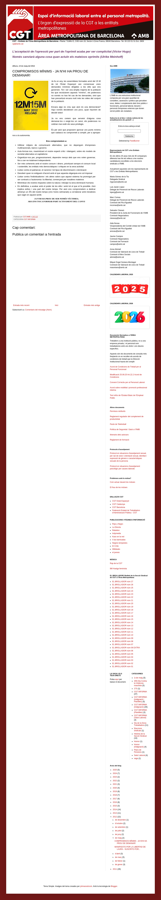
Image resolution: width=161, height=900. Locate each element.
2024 (115, 773)
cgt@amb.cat (17, 44)
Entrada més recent (21, 305)
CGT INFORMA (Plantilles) (140, 711)
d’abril (117, 854)
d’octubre (119, 823)
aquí (117, 679)
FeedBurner (134, 141)
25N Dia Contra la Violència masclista (140, 683)
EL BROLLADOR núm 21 (122, 600)
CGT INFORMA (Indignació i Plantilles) (140, 699)
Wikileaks (116, 549)
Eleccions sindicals (138, 729)
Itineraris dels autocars (119, 435)
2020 (115, 788)
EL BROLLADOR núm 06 (122, 651)
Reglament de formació (129, 441)
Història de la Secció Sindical (140, 735)
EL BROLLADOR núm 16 (122, 616)
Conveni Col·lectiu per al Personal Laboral (127, 382)
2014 (115, 809)
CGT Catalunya (118, 504)
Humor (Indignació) (139, 745)
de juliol (118, 831)
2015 (115, 806)
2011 (115, 869)
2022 (115, 781)
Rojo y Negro (117, 524)
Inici (56, 305)
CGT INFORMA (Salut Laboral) (140, 716)
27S (135, 689)
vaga (136, 758)
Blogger (114, 886)
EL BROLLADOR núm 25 (122, 588)
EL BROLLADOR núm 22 (122, 597)
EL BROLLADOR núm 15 (122, 619)
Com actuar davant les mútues (122, 482)
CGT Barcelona (118, 507)
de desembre (120, 820)
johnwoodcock (86, 886)
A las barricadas (118, 540)
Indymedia (116, 533)
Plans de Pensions (138, 751)
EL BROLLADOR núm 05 (122, 654)
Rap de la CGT (116, 563)
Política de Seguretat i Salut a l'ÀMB (125, 429)
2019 (115, 791)
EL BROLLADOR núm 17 (122, 613)
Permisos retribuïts (117, 411)
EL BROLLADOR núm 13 (122, 626)
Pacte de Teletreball (118, 424)
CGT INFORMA (29, 219)
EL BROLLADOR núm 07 (122, 644)
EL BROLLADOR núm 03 (122, 660)
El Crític (115, 546)
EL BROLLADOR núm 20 (122, 603)
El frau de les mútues (118, 487)
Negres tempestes (119, 543)
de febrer (119, 861)
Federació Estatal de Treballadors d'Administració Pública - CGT (126, 511)
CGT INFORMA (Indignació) (140, 706)
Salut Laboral (139, 755)
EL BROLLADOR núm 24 (122, 591)
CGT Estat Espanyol (120, 501)
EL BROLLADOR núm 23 (122, 594)
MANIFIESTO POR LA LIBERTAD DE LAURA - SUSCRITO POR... (130, 848)
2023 (115, 777)
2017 (115, 799)
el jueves (116, 552)
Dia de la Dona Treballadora (140, 724)
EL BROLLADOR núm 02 (122, 663)
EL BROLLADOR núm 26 (122, 585)
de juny (118, 834)
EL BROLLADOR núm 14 (122, 622)
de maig (118, 838)
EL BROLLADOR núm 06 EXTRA (126, 648)
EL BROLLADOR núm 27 (122, 581)
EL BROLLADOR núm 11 (122, 632)
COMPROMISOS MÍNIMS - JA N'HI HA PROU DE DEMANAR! (131, 842)
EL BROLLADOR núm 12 (122, 629)
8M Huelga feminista (118, 569)
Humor (137, 741)
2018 (115, 795)
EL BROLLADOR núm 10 (122, 635)
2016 (115, 802)
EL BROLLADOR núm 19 (122, 607)
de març (118, 857)
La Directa (116, 527)
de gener (119, 864)
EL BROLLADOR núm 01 (122, 666)
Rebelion (116, 530)
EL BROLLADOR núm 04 (122, 657)
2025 (115, 770)
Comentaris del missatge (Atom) (38, 310)
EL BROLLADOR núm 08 (122, 641)
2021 (115, 784)
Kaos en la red (118, 537)
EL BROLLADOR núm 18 (122, 610)
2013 (115, 813)
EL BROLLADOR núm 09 (122, 638)
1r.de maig (138, 678)
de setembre (120, 827)
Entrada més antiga (92, 305)
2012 (115, 817)
